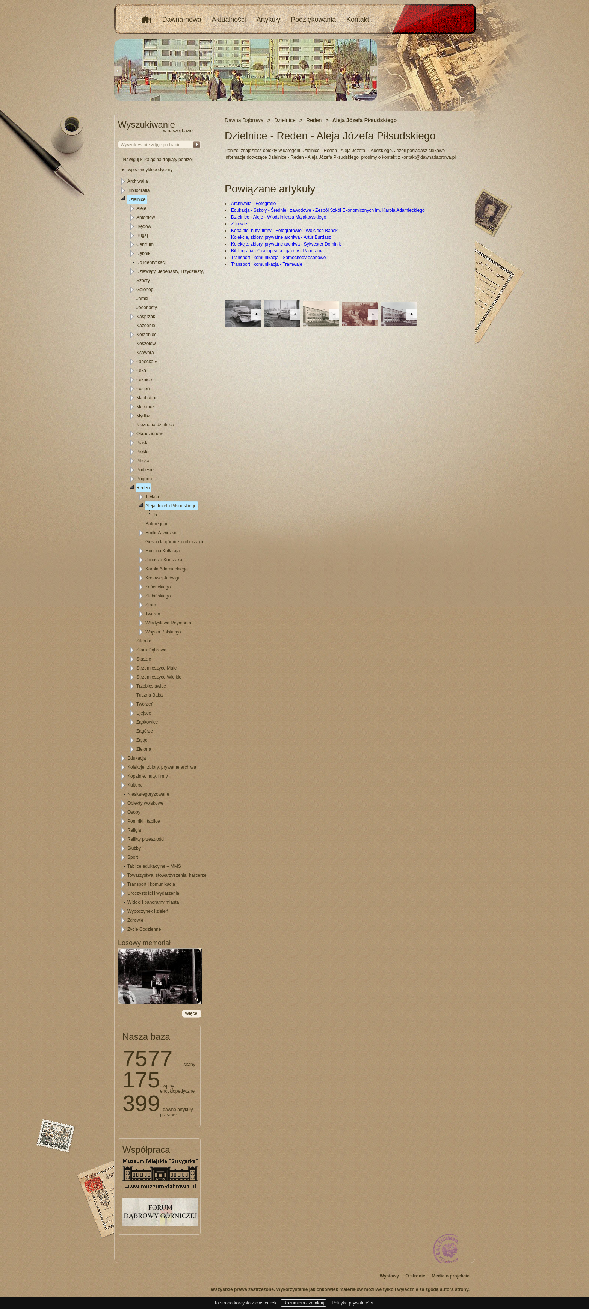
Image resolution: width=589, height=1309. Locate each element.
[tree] (159, 555)
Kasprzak (145, 316)
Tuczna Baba (149, 695)
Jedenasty (146, 307)
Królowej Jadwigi (162, 578)
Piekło (142, 451)
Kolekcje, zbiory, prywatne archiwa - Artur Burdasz (281, 237)
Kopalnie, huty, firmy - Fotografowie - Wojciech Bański (284, 230)
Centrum (145, 244)
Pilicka (143, 460)
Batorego (156, 523)
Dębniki (143, 253)
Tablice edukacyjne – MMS (154, 866)
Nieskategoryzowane (148, 794)
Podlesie (145, 469)
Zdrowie (239, 223)
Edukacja (136, 758)
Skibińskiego (158, 596)
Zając (141, 740)
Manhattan (147, 397)
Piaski (142, 442)
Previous (118, 70)
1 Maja (152, 496)
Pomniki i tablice (143, 821)
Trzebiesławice (151, 686)
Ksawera (145, 352)
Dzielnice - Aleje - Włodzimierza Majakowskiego (278, 217)
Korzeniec (146, 334)
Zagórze (144, 731)
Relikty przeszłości (146, 839)
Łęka (141, 370)
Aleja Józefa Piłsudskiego (170, 505)
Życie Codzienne (144, 929)
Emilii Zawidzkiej (161, 532)
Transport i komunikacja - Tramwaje (266, 264)
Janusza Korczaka (163, 560)
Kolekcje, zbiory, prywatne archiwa (161, 767)
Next (373, 70)
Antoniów (145, 217)
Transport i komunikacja (151, 884)
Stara (150, 605)
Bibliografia (138, 190)
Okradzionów (149, 433)
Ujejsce (143, 713)
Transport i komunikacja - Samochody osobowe (278, 257)
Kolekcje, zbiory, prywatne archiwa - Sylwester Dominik (286, 244)
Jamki (142, 298)
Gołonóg (144, 289)
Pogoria (144, 478)
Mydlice (144, 415)
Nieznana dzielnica (155, 424)
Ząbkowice (147, 722)
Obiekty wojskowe (145, 803)
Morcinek (145, 406)
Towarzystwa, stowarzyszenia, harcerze (167, 875)
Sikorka (143, 641)
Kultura (134, 785)
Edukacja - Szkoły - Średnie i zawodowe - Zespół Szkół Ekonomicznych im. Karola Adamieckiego (328, 210)
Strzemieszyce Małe (156, 668)
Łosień (143, 388)
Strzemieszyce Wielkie (158, 677)
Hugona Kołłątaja (162, 550)
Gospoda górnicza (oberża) (174, 541)
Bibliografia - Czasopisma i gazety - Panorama (277, 250)
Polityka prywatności (352, 1303)
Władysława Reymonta (168, 623)
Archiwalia (137, 181)
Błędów (143, 226)
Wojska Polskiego (163, 632)
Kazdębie (145, 325)
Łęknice (144, 379)
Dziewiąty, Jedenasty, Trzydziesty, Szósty (170, 276)
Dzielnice (136, 199)
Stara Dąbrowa (151, 650)
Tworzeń (144, 704)
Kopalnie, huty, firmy (147, 776)
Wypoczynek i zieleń (147, 911)
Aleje (141, 208)
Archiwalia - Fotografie (253, 203)
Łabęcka (146, 361)
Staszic (143, 659)
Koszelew (146, 343)
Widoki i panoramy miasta (153, 902)
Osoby (133, 812)
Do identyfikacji (151, 262)
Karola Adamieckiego (166, 569)
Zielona (143, 749)
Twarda (152, 614)
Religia (134, 830)
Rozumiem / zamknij (303, 1303)
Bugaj (142, 235)
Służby (134, 848)
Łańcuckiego (158, 587)
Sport (132, 857)
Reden (143, 487)
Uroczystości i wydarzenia (153, 893)
